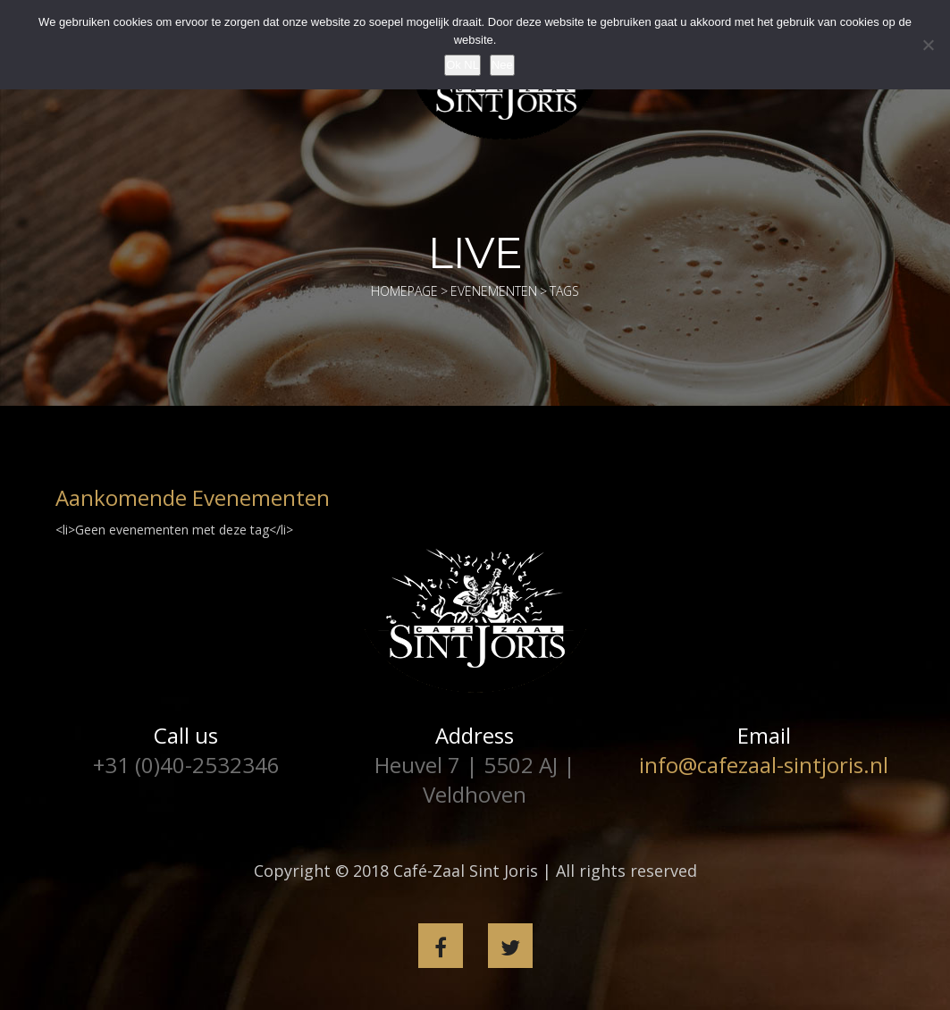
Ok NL (462, 65)
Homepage (404, 290)
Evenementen (493, 290)
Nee (502, 65)
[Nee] (928, 45)
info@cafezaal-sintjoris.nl (763, 764)
